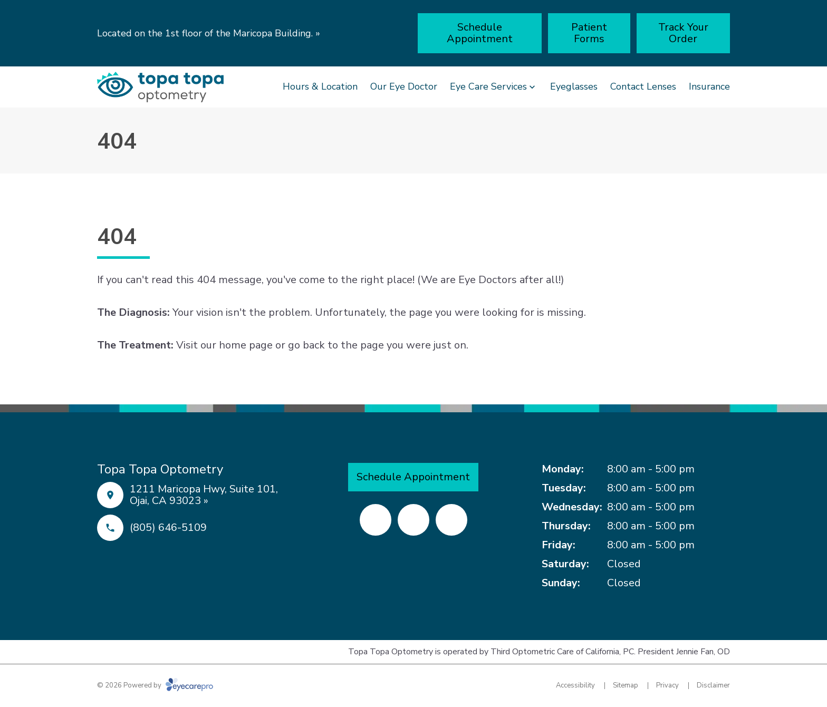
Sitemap (625, 685)
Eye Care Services (488, 86)
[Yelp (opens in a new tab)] (413, 520)
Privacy (667, 685)
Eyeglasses (574, 86)
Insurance (709, 86)
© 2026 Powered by (155, 685)
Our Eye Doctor (403, 86)
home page (246, 345)
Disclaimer (713, 685)
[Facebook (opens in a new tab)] (375, 520)
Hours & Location (320, 86)
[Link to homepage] (160, 87)
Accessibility (575, 685)
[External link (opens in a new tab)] (451, 520)
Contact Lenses (643, 86)
